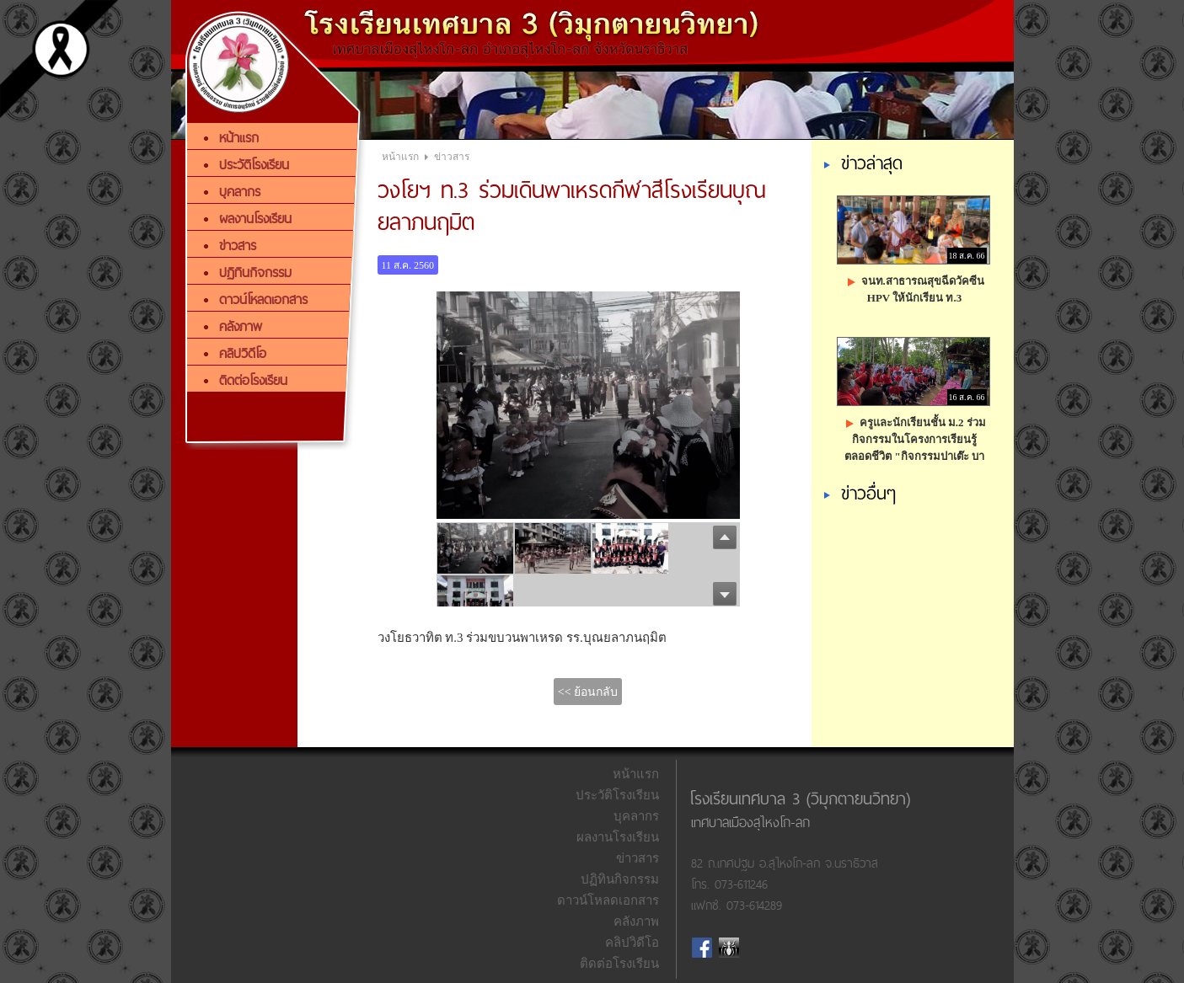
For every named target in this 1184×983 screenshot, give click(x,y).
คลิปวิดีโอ (632, 942)
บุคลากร (636, 816)
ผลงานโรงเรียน (617, 837)
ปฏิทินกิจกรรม (620, 879)
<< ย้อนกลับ (588, 692)
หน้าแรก (400, 157)
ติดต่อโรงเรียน (619, 963)
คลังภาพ (636, 921)
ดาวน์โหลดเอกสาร (608, 900)
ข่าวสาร (451, 157)
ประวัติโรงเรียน (617, 795)
